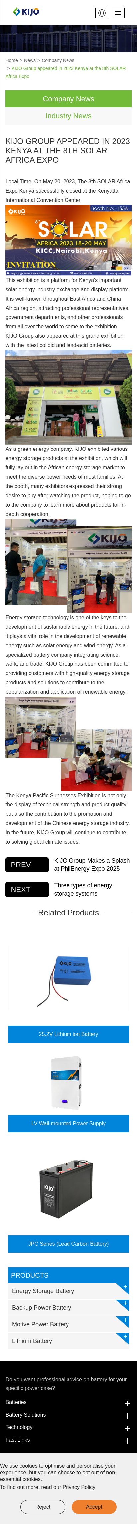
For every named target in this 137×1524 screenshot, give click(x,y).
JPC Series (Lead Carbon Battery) (68, 1244)
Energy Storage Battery (70, 1289)
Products (29, 1275)
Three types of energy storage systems (83, 889)
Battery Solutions (68, 1415)
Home (11, 60)
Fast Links (68, 1440)
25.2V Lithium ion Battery (68, 1034)
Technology (68, 1427)
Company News (58, 60)
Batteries (68, 1402)
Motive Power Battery (70, 1322)
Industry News (68, 116)
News (30, 60)
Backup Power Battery (70, 1305)
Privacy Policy (79, 1487)
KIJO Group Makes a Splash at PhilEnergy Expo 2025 (92, 864)
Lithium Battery (70, 1339)
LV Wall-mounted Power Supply (68, 1123)
